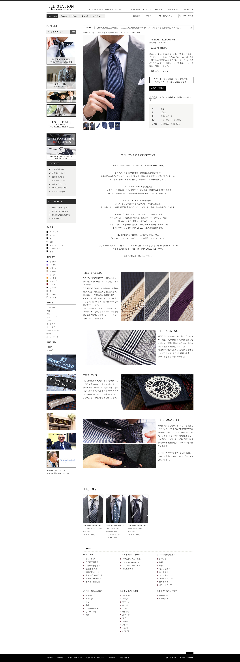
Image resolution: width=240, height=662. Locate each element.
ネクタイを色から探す (129, 591)
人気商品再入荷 (58, 169)
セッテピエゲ (52, 317)
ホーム (86, 33)
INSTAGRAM (173, 9)
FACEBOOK (188, 9)
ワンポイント (55, 248)
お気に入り (167, 16)
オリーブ (53, 281)
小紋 (51, 242)
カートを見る (187, 16)
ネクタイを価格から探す (167, 591)
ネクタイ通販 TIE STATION (58, 473)
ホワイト (53, 297)
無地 (51, 251)
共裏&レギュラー (167, 116)
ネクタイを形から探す (166, 555)
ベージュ (53, 271)
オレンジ (53, 278)
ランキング (90, 559)
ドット (52, 238)
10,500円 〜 (164, 599)
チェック (53, 235)
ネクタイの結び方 (59, 192)
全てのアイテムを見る (60, 208)
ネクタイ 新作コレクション (131, 555)
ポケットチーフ (52, 337)
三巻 (48, 314)
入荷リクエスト (158, 88)
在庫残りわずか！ (59, 173)
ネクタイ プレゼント (60, 184)
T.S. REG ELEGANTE (131, 562)
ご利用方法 (157, 9)
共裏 (48, 311)
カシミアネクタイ (53, 330)
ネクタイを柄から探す (92, 591)
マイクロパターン (56, 245)
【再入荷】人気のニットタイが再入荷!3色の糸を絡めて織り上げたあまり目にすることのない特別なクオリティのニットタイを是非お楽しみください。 (118, 28)
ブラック (53, 288)
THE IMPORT (57, 219)
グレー (52, 291)
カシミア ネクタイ (166, 578)
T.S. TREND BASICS (60, 211)
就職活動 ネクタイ (59, 180)
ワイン (52, 284)
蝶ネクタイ (51, 334)
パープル (53, 265)
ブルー (163, 112)
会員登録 (136, 16)
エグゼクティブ (113, 33)
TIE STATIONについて (138, 9)
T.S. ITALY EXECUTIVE (61, 215)
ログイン (149, 16)
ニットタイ (51, 324)
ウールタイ (51, 327)
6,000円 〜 (163, 595)
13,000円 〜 (51, 350)
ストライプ (54, 232)
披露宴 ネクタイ (58, 177)
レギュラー (51, 307)
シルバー (53, 294)
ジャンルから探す (98, 33)
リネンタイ (51, 321)
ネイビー (53, 262)
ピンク (52, 275)
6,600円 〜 (50, 347)
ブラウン (53, 268)
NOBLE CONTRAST (59, 188)
